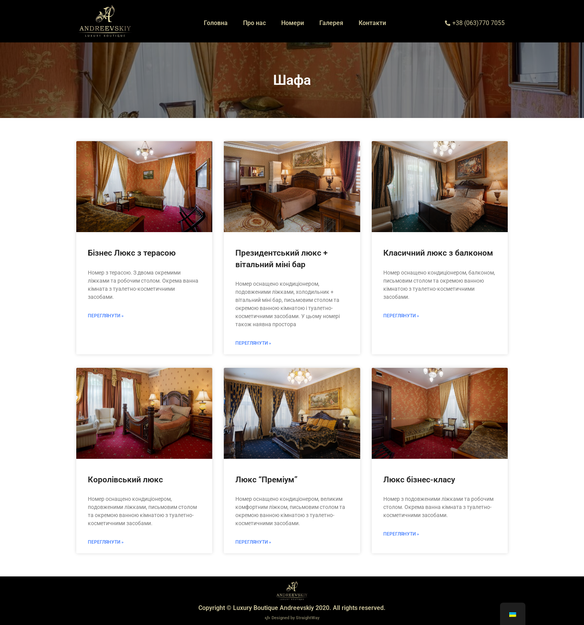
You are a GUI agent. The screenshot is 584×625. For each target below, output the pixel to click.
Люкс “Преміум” (266, 479)
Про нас (254, 23)
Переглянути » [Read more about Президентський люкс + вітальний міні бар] (253, 343)
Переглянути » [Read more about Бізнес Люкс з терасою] (106, 315)
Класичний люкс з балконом (438, 253)
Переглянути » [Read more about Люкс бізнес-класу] (401, 534)
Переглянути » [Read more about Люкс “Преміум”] (253, 542)
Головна (216, 23)
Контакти (372, 23)
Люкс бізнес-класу (419, 479)
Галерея (331, 23)
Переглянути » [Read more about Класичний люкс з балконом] (401, 315)
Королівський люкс (125, 479)
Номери (292, 23)
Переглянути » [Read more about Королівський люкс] (106, 542)
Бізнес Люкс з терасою (132, 253)
